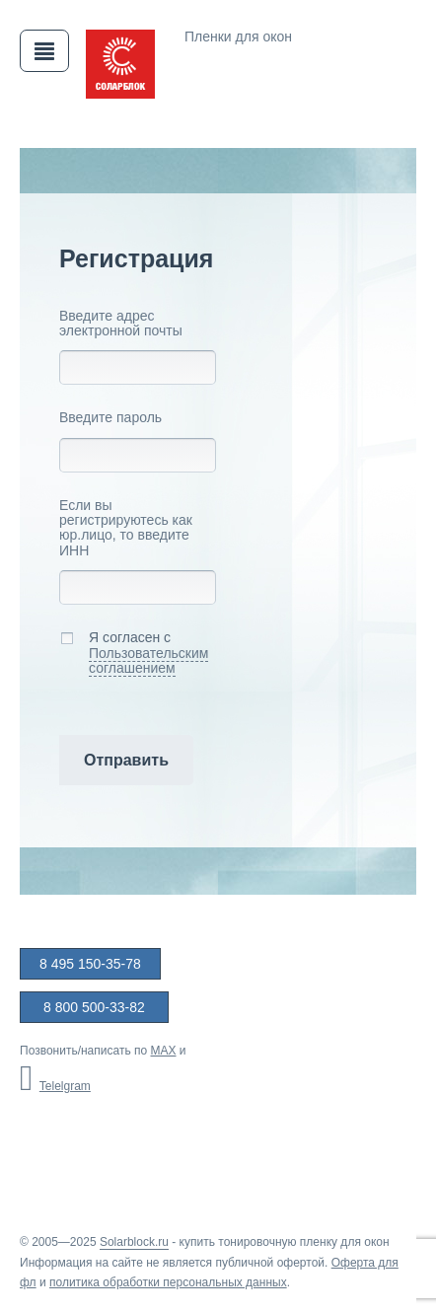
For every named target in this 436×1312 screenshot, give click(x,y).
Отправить (126, 760)
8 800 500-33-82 (94, 1007)
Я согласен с (133, 653)
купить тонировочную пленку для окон (285, 1242)
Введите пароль (110, 417)
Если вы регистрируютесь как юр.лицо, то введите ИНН (125, 528)
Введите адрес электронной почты (120, 323)
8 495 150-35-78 (90, 964)
